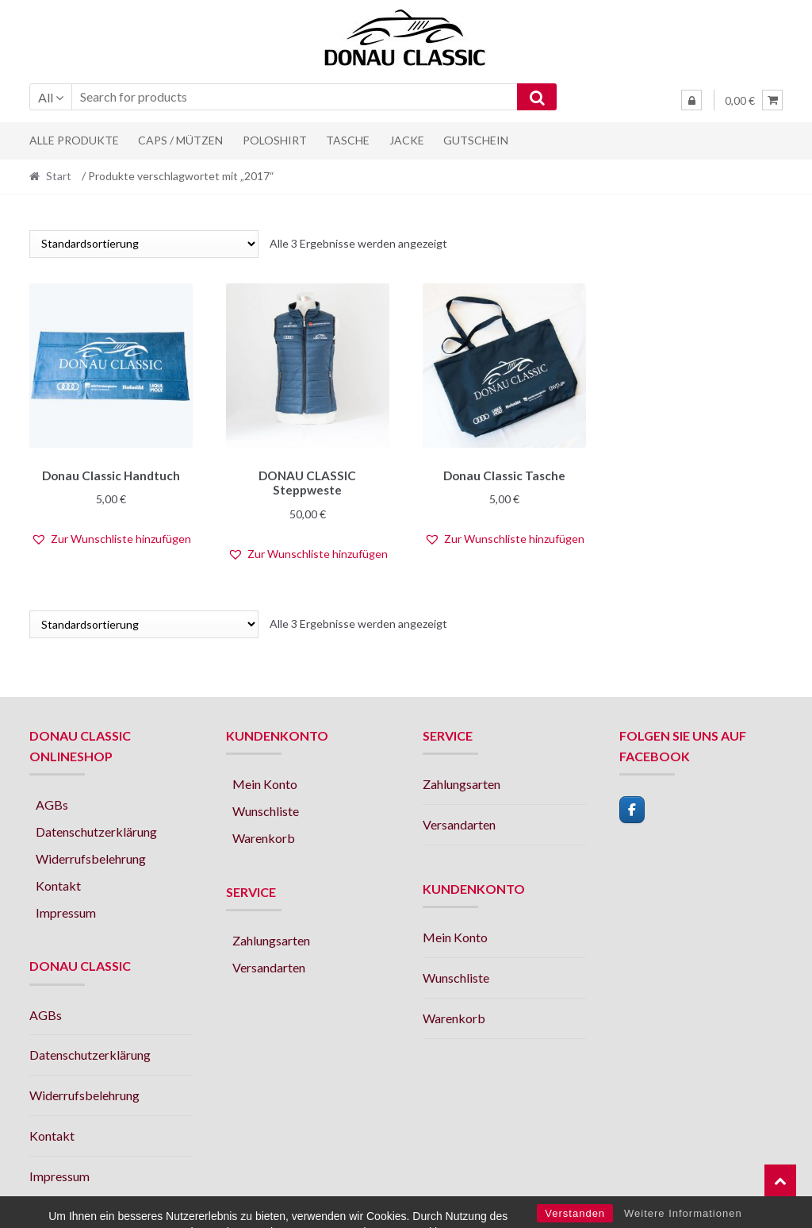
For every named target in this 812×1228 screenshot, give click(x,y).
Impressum (66, 909)
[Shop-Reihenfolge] (144, 244)
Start (58, 176)
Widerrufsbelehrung (91, 856)
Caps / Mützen (180, 140)
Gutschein (475, 140)
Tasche (348, 140)
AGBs (52, 802)
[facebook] (632, 807)
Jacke (406, 140)
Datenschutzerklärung (96, 829)
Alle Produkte (74, 140)
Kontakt (58, 883)
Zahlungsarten (271, 937)
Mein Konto (264, 781)
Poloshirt (275, 140)
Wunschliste (265, 808)
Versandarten (268, 964)
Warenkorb (263, 835)
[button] (111, 537)
